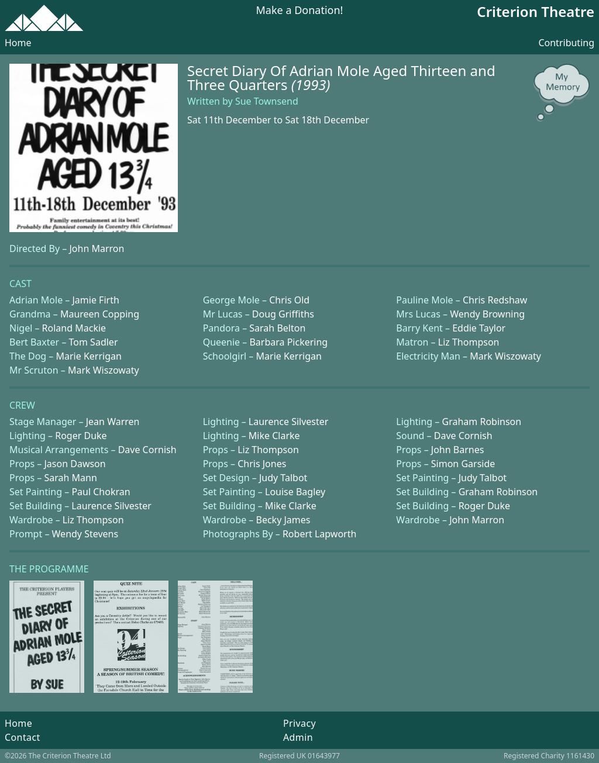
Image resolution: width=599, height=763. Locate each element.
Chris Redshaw (495, 300)
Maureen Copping (99, 314)
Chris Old (289, 300)
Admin (298, 737)
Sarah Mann (70, 477)
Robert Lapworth (319, 533)
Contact (22, 737)
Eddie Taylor (478, 328)
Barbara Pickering (288, 342)
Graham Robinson (482, 421)
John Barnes (457, 449)
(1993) (311, 84)
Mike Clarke (274, 435)
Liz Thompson (469, 342)
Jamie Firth (96, 300)
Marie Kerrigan (89, 356)
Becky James (283, 519)
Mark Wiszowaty (505, 356)
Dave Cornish (463, 435)
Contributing (566, 42)
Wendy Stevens (85, 533)
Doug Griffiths (283, 314)
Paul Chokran (100, 491)
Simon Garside (463, 463)
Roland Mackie (74, 328)
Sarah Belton (277, 328)
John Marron (96, 248)
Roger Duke (80, 435)
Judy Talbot (283, 477)
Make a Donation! (299, 11)
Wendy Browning (487, 314)
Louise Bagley (295, 491)
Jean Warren (113, 421)
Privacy (299, 723)
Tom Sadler (93, 342)
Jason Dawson (74, 463)
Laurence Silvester (289, 421)
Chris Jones (261, 463)
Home (18, 42)
